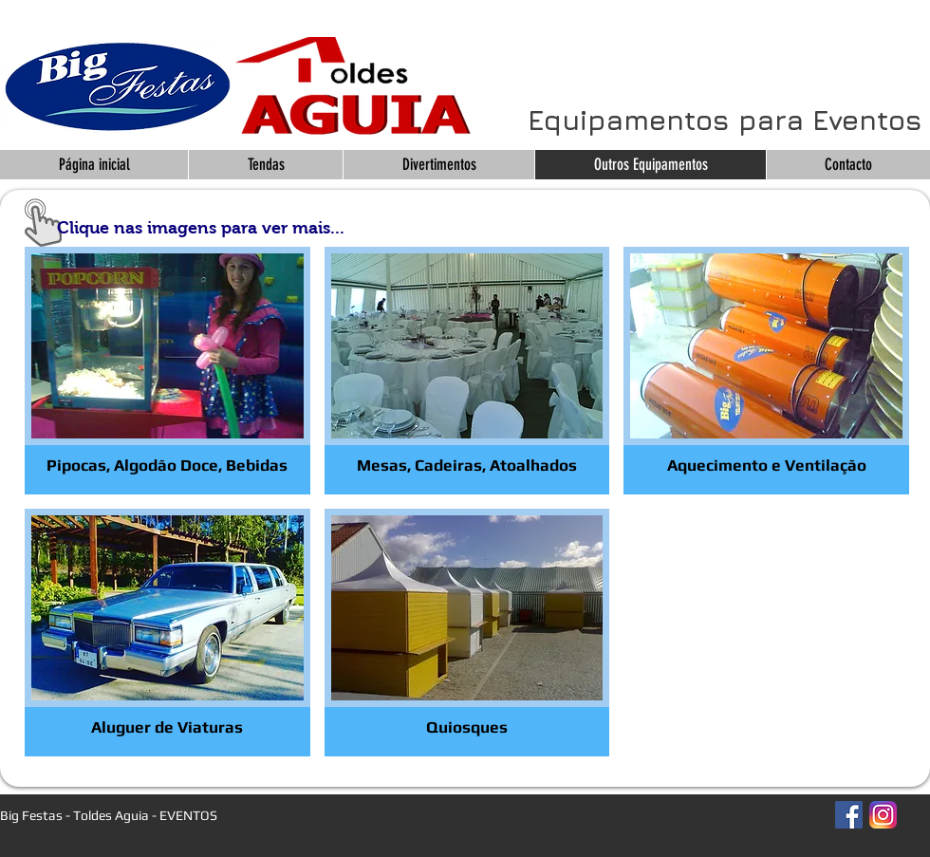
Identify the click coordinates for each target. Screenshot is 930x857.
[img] (467, 632)
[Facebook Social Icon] (849, 815)
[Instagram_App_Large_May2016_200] (883, 815)
